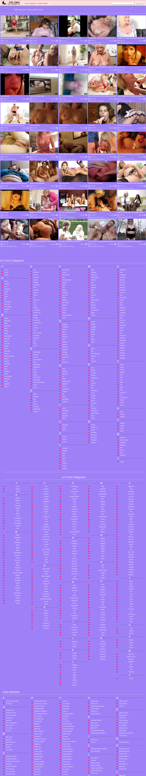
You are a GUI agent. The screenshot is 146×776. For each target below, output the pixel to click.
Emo (34, 342)
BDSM (123, 101)
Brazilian (6, 314)
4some (6, 218)
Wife (121, 396)
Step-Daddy (36, 295)
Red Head (94, 370)
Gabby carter (94, 644)
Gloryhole (65, 290)
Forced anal (65, 725)
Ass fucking (7, 245)
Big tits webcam (10, 685)
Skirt (121, 246)
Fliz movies (65, 712)
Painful (93, 313)
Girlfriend (64, 280)
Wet (121, 391)
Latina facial (94, 701)
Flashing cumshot (67, 710)
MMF (92, 240)
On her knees (123, 647)
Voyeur (122, 374)
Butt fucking (9, 693)
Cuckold (35, 271)
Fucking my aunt (67, 762)
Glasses (64, 287)
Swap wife (122, 709)
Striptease (74, 71)
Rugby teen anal (124, 685)
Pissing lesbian (123, 666)
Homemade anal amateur (98, 676)
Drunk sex (37, 717)
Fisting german (66, 699)
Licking (64, 409)
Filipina (64, 233)
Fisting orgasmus (67, 702)
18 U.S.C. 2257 (92, 772)
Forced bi (65, 727)
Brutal (6, 324)
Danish (35, 300)
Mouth (93, 256)
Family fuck (65, 659)
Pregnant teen (123, 671)
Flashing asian (66, 707)
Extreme (35, 355)
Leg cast (93, 703)
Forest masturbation (68, 730)
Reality (93, 368)
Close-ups (69, 101)
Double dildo (37, 702)
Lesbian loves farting (97, 711)
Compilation (36, 253)
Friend (64, 256)
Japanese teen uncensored (99, 692)
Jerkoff (64, 373)
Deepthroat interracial (40, 654)
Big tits (91, 42)
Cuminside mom (10, 717)
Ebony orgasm (38, 726)
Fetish (64, 228)
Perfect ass (122, 661)
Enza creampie (38, 746)
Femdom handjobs (67, 672)
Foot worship (66, 722)
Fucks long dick (66, 765)
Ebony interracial (39, 724)
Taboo (122, 308)
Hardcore (132, 159)
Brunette (74, 159)
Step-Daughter (37, 303)
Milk (92, 235)
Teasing (122, 315)
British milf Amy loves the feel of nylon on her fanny (102, 96)
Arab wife (8, 663)
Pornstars (94, 346)
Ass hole (6, 247)
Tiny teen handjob (124, 736)
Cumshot (36, 281)
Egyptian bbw (38, 736)
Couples (35, 261)
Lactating (64, 391)
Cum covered (10, 712)
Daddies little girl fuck (40, 644)
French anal (65, 735)
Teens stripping (123, 734)
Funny (64, 261)
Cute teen (8, 745)
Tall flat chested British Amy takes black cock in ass (14, 154)
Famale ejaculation (67, 657)
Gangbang (40, 188)
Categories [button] (33, 3)
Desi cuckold (37, 659)
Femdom (64, 225)
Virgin (121, 371)
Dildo (14, 130)
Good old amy (121, 67)
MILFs (102, 101)
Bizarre (6, 297)
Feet (63, 220)
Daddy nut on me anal (40, 647)
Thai (121, 320)
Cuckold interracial (11, 709)
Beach (6, 276)
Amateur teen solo (11, 656)
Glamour (64, 285)
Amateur (121, 71)
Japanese (65, 368)
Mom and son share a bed (98, 723)
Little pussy (94, 716)
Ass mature (9, 671)
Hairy (63, 312)
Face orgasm (66, 647)
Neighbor (93, 270)
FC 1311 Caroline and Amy (125, 125)
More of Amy (33, 38)
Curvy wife (9, 727)
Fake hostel (65, 652)
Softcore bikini (123, 702)
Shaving (122, 230)
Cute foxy (8, 740)
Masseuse (94, 218)
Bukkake (6, 327)
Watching (122, 380)
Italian (64, 361)
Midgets (93, 230)
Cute (34, 286)
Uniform (122, 357)
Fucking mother (66, 760)
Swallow (122, 296)
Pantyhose (94, 321)
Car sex (35, 218)
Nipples (93, 272)
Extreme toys (38, 764)
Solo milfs (122, 704)
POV (92, 349)
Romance (94, 378)
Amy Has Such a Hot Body (66, 96)
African (6, 224)
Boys (5, 312)
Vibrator (122, 366)
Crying (35, 268)
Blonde (65, 42)
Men (92, 225)
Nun (92, 280)
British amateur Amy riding (66, 154)
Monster (93, 248)
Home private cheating (97, 673)
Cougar (10, 130)
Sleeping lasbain (124, 699)
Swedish (122, 298)
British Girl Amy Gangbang (37, 183)
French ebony (66, 737)
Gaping (64, 272)
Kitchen (64, 382)
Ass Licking (7, 250)
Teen (121, 318)
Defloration (36, 310)
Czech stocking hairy (12, 757)
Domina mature (38, 694)
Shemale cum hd (124, 692)
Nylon (92, 285)
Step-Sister (123, 240)
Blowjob (69, 42)
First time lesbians (67, 694)
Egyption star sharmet (40, 739)
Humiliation (65, 342)
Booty (6, 309)
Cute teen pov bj (10, 747)
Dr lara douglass (39, 707)
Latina (64, 401)
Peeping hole (123, 658)
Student (122, 291)
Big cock (6, 287)
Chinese (35, 235)
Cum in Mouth (37, 276)
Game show (94, 647)
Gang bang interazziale (97, 649)
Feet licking (65, 664)
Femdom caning (67, 667)
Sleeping (122, 251)
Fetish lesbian (66, 677)
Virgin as (121, 745)
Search (139, 3)
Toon (121, 333)
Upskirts (122, 360)
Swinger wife (123, 712)
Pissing (93, 341)
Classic (102, 130)
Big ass (6, 284)
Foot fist (64, 715)
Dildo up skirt (38, 677)
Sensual (122, 223)
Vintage (122, 369)
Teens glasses (123, 731)
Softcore (122, 258)
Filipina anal (65, 682)
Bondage (7, 307)
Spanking (122, 268)
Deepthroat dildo (39, 652)
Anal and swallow (11, 658)
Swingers (122, 301)
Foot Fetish (65, 246)
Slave (121, 248)
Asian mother (9, 668)
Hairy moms (94, 666)
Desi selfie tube (38, 662)
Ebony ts (36, 731)
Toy (121, 338)
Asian (6, 240)
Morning (93, 251)
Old (92, 294)
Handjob (64, 314)
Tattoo (122, 310)
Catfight (35, 225)
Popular (40, 3)
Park (92, 323)
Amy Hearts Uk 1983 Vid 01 (37, 96)
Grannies (15, 71)
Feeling (10, 71)
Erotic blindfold (38, 749)
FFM (63, 230)
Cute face (8, 737)
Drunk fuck (37, 712)
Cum (34, 273)
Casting (35, 223)
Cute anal (8, 729)
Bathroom (7, 269)
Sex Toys (122, 225)
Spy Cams (123, 278)
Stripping (122, 288)
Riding (93, 373)
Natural (93, 267)
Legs (63, 404)
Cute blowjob (9, 734)
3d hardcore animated (12, 644)
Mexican (93, 228)
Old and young (95, 297)
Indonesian (65, 354)
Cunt (34, 283)
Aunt (5, 255)
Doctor (35, 315)
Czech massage (10, 752)
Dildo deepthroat (39, 674)
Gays (63, 275)
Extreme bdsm (38, 757)
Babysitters (7, 264)
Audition (6, 252)
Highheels (65, 327)
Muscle (93, 258)
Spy (121, 276)
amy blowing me (5, 96)
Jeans (64, 370)
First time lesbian (67, 692)
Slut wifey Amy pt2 (35, 125)
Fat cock (64, 662)
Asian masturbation (11, 666)
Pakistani (93, 316)
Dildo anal (37, 672)
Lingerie (64, 411)
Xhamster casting (124, 752)
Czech (35, 288)
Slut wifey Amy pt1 (64, 125)
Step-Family (65, 218)
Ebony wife (37, 734)
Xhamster (25, 40)
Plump (93, 344)
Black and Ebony (9, 299)
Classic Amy (91, 125)
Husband (64, 345)
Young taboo (122, 758)
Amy (4, 42)
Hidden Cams (66, 324)
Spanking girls (123, 707)
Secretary (123, 220)
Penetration (94, 333)
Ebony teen (37, 729)
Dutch (35, 330)
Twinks (122, 345)
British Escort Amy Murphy (95, 183)
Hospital (64, 334)
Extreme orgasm (39, 759)
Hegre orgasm (95, 668)
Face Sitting (65, 213)
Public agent (122, 673)
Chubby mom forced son (13, 704)
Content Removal (84, 772)
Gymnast (64, 305)
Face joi (64, 644)
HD (63, 319)
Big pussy (8, 682)
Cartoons (36, 220)
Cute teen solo (10, 750)
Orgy (92, 302)
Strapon (122, 286)
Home (26, 3)
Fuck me (64, 747)
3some (4, 159)
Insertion (64, 356)
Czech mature (10, 755)
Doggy (35, 318)
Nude (92, 275)
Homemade (40, 130)
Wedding (122, 388)
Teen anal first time (124, 723)
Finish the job (66, 687)
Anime (6, 235)
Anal (14, 159)
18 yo (6, 213)
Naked (93, 265)
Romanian (94, 380)
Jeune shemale (95, 694)
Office (92, 292)
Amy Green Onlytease (65, 67)
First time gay (66, 689)
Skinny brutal (123, 697)
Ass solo (8, 673)
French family (66, 740)
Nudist (93, 277)
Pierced (93, 339)
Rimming (93, 375)
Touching (122, 335)
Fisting (64, 240)
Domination (36, 323)
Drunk (35, 328)
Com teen (8, 707)
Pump (93, 359)
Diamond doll (38, 664)
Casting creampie (11, 699)
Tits (43, 101)
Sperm (122, 271)
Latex (63, 396)
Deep (34, 305)
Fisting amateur (66, 697)
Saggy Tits (123, 213)
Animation (7, 232)
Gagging (64, 267)
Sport (121, 273)
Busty (131, 42)
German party (95, 652)
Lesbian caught (95, 706)
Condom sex (37, 256)
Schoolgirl (123, 218)
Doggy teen (37, 692)
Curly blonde (9, 724)
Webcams (123, 386)
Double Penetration (38, 325)
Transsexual (123, 340)
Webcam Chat (124, 383)
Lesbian (64, 406)
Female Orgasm (67, 223)
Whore (122, 393)
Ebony (35, 337)
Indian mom (94, 682)
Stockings (123, 283)
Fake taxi (65, 654)
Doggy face (37, 687)
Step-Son (122, 263)
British (6, 42)
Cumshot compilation (12, 719)
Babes (62, 71)
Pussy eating (123, 678)
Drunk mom (37, 715)
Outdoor (93, 304)
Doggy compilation (39, 684)
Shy (121, 238)
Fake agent (65, 649)
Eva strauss (37, 751)
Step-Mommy (95, 243)
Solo (121, 261)
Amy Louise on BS (64, 183)
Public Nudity (95, 356)
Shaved (122, 228)
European (44, 159)
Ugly (121, 355)
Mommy (102, 159)
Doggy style (37, 689)
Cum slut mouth (10, 714)
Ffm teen (65, 679)
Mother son (94, 728)
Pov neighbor (123, 668)
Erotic (35, 345)
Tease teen (122, 718)
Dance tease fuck (39, 649)
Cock (34, 248)
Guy (63, 303)
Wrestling (122, 398)
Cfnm (34, 230)
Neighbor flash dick (96, 737)
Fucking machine (67, 258)
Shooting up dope (124, 694)
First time (11, 42)
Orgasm (93, 299)
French (64, 253)
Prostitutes (94, 354)
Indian (64, 351)
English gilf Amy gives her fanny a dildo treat (13, 125)
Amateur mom (10, 653)
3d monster (9, 647)
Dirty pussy (37, 679)
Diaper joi (37, 667)
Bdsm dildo (9, 680)
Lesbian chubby (95, 708)
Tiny (121, 323)
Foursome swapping (68, 732)
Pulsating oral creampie (126, 676)
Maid (92, 213)
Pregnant (93, 351)
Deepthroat (36, 308)
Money (93, 246)
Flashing (64, 243)
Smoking (122, 256)
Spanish (122, 266)
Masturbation (95, 220)
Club (34, 246)
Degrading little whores (40, 657)
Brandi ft (8, 690)
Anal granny (9, 661)
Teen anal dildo (123, 721)
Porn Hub (83, 69)
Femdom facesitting (68, 669)
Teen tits (121, 726)
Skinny (122, 243)
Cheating (36, 233)
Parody (93, 326)
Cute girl (8, 742)
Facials (64, 215)
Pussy (93, 361)
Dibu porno (37, 669)
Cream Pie (36, 263)
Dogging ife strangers (40, 682)
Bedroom (7, 281)
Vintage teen (122, 743)
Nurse (93, 282)
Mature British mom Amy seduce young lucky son (101, 154)
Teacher (122, 313)
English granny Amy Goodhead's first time (12, 38)
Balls (5, 266)
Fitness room (66, 704)
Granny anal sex (95, 657)
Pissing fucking (123, 663)
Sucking (122, 293)
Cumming (36, 278)
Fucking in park (66, 755)
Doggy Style (36, 320)
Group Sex (65, 300)
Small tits (122, 253)
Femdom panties (67, 674)
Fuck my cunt (66, 750)
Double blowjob (38, 699)
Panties (93, 318)
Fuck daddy (65, 745)
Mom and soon (95, 725)
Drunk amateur (38, 710)
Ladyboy (64, 394)
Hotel (63, 339)
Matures (72, 130)
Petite (92, 336)
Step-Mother (94, 253)
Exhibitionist (36, 352)
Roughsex (94, 383)
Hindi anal (94, 671)
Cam (34, 213)
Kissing (131, 130)
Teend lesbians (123, 728)
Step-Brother (8, 319)
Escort (35, 347)
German (64, 277)
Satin (121, 215)
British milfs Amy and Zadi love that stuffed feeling (14, 67)
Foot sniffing (66, 720)
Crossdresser (37, 266)
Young (122, 405)
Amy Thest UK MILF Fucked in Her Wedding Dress (131, 154)
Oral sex (121, 649)
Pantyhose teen (123, 656)
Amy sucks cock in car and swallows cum (70, 38)
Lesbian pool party (96, 713)
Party (92, 328)
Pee (92, 331)
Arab (5, 237)
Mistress (93, 238)
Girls (44, 188)
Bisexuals (7, 294)
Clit (34, 240)
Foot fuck (65, 717)
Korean (64, 385)
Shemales (123, 233)
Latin (63, 399)
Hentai (64, 322)
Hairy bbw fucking (96, 663)
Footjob (64, 248)
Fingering (65, 235)
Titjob (121, 325)
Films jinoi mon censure (69, 684)
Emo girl (36, 744)
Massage (93, 215)
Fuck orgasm (66, 752)
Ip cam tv (93, 685)
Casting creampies (11, 702)
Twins (121, 348)
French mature (66, 742)
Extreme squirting (39, 762)
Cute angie (9, 732)
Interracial (65, 359)
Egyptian (35, 339)
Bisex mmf (9, 688)
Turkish (122, 343)
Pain (92, 311)
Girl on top (94, 654)
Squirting (122, 281)
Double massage (39, 704)
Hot (63, 337)
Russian (93, 386)
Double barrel (38, 697)
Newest (45, 3)
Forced (64, 251)
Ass (5, 242)
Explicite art (37, 754)
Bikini (5, 292)
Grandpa (64, 295)
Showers (122, 235)
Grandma (65, 292)
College (35, 251)
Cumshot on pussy (11, 722)
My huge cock (95, 730)
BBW (121, 42)
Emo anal (37, 741)
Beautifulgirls (8, 279)
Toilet (121, 330)
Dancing (35, 298)
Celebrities (36, 228)
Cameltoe (36, 215)
